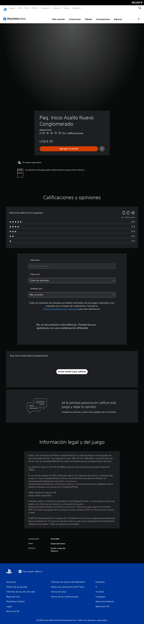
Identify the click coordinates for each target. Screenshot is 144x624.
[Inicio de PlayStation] (5, 8)
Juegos (11, 8)
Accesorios (45, 8)
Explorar (103, 16)
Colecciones (59, 16)
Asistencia (76, 8)
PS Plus (34, 8)
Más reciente (43, 16)
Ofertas (73, 16)
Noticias (56, 8)
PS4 (26, 8)
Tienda (66, 8)
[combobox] (71, 263)
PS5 (19, 8)
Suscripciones (87, 16)
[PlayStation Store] (15, 16)
